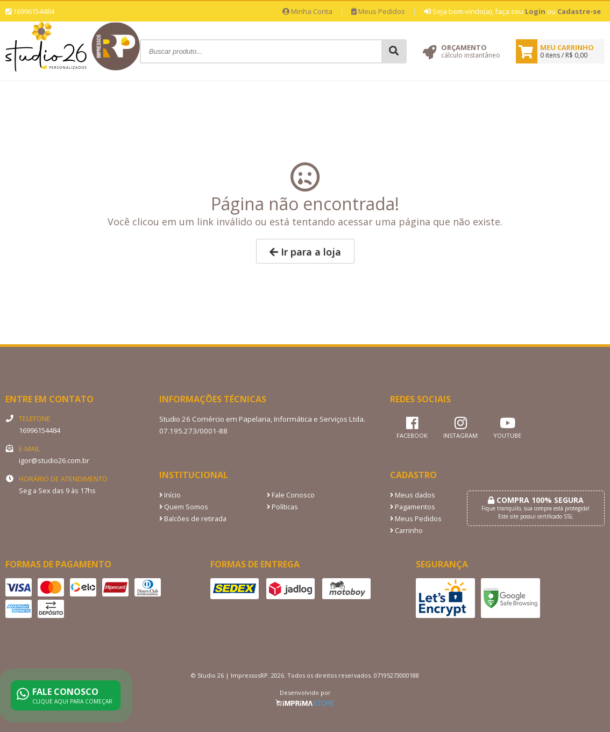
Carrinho (406, 530)
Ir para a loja (305, 251)
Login (535, 11)
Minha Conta (307, 11)
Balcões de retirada (192, 518)
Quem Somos (183, 506)
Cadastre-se (579, 11)
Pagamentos (412, 506)
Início (170, 495)
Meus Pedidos (378, 11)
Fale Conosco (291, 495)
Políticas (282, 506)
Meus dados (412, 495)
